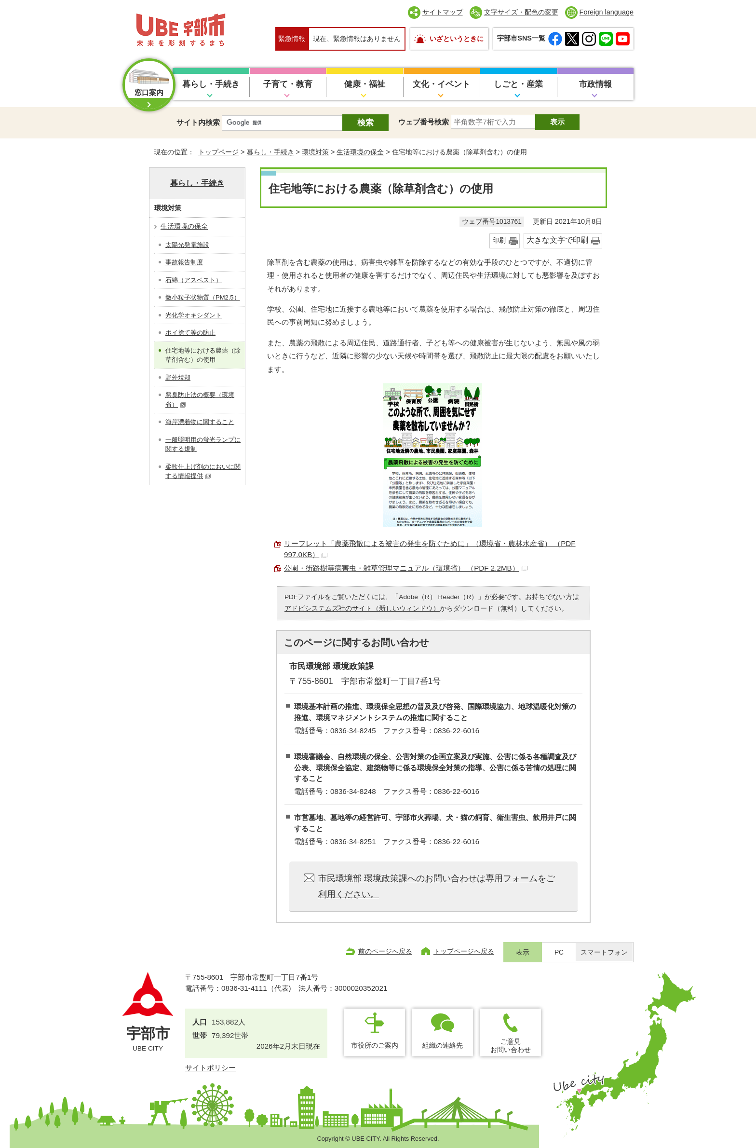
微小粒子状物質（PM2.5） (202, 297)
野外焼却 (177, 377)
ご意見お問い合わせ (510, 1045)
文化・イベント (441, 84)
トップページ (218, 152)
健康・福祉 (364, 84)
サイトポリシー (210, 1068)
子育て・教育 (287, 84)
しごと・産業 (518, 84)
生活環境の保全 (360, 152)
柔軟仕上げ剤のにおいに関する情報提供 (203, 471)
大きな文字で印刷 (557, 240)
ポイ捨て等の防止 (190, 332)
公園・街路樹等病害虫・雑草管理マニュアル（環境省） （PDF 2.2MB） (405, 568)
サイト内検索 (198, 122)
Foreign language (607, 12)
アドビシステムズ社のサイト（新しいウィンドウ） (362, 608)
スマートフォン (604, 952)
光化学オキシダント (193, 315)
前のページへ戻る (385, 951)
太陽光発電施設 (187, 244)
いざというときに (457, 38)
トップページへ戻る (463, 951)
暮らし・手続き (211, 84)
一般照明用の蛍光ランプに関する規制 (203, 444)
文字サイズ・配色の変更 (521, 12)
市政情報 (595, 84)
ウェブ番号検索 (423, 122)
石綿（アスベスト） (193, 280)
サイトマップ (442, 12)
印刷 (499, 240)
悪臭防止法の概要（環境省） (199, 399)
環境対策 (315, 152)
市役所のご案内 (374, 1045)
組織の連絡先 (442, 1045)
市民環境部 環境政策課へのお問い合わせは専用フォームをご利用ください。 (436, 886)
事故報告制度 (184, 262)
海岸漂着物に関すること (199, 421)
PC (559, 952)
